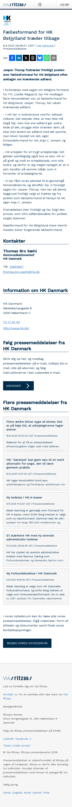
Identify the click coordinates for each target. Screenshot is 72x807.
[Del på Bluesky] (40, 58)
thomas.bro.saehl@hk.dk (21, 272)
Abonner (18, 386)
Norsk (27, 793)
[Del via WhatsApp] (47, 58)
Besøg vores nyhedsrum (27, 643)
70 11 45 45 (11, 322)
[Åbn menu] (40, 4)
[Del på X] (26, 58)
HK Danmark (45, 45)
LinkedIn (8, 739)
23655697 (17, 267)
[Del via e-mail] (53, 58)
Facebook (21, 739)
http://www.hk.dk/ (16, 328)
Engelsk (17, 793)
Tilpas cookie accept (16, 745)
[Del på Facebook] (12, 58)
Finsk (46, 793)
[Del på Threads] (33, 58)
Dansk (7, 793)
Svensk (36, 793)
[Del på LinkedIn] (19, 58)
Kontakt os (10, 694)
